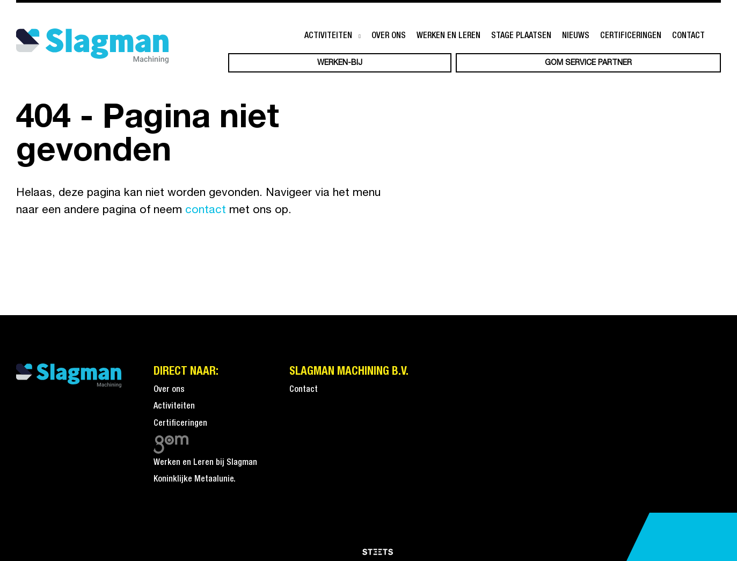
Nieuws (575, 36)
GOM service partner (588, 63)
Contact (688, 36)
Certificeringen (630, 36)
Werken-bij (339, 63)
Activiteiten (328, 36)
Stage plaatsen (521, 36)
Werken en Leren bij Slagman (205, 463)
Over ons (388, 36)
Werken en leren (448, 36)
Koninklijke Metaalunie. (195, 479)
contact (205, 210)
